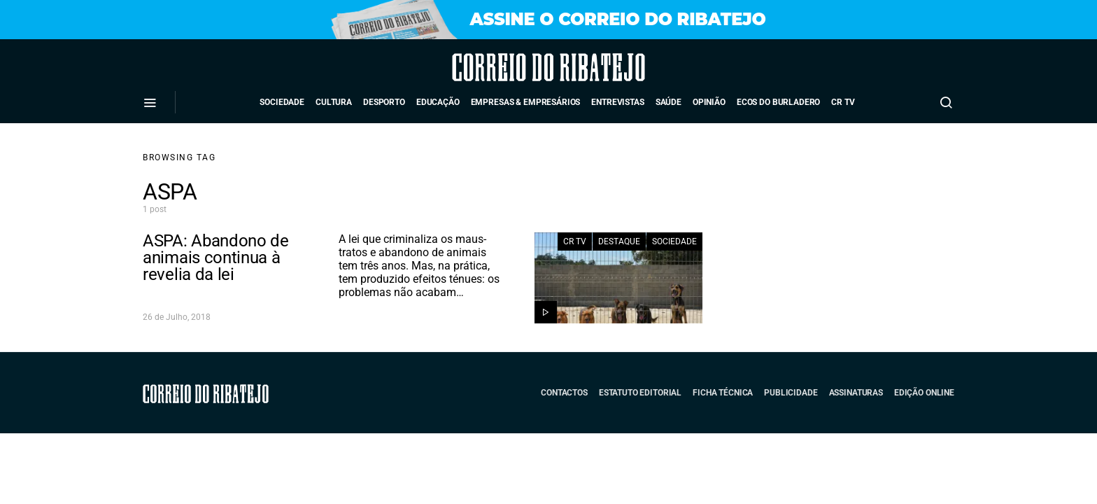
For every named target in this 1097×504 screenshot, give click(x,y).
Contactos (564, 393)
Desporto (384, 102)
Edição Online (924, 393)
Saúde (668, 102)
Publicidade (790, 393)
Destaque (619, 241)
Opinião (709, 102)
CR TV (842, 102)
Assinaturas (856, 393)
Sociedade (282, 102)
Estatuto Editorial (640, 393)
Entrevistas (617, 102)
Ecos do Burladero (778, 102)
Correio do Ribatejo (509, 67)
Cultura (334, 102)
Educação (438, 102)
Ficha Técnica (723, 393)
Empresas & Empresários (526, 102)
